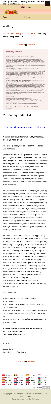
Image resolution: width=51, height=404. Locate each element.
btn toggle (47, 3)
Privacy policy (37, 394)
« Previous (20, 44)
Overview (31, 44)
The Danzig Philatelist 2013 (23, 33)
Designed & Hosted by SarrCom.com (25, 399)
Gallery (6, 33)
